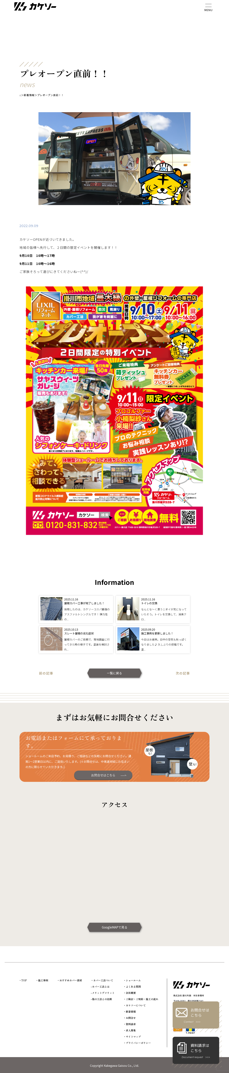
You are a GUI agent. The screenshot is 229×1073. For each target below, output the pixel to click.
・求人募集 (129, 1030)
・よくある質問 (132, 986)
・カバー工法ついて (102, 980)
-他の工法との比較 (101, 999)
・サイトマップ (132, 1036)
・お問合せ (129, 1018)
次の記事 (183, 673)
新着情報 (29, 95)
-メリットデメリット (102, 993)
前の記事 (46, 673)
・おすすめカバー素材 (69, 980)
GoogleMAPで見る (114, 927)
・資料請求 (129, 1024)
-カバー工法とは (100, 986)
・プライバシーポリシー (137, 1043)
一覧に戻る (114, 673)
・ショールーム (132, 980)
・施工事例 (42, 980)
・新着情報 (129, 1011)
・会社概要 (129, 993)
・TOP (23, 980)
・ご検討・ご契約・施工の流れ (140, 999)
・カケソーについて (134, 1005)
